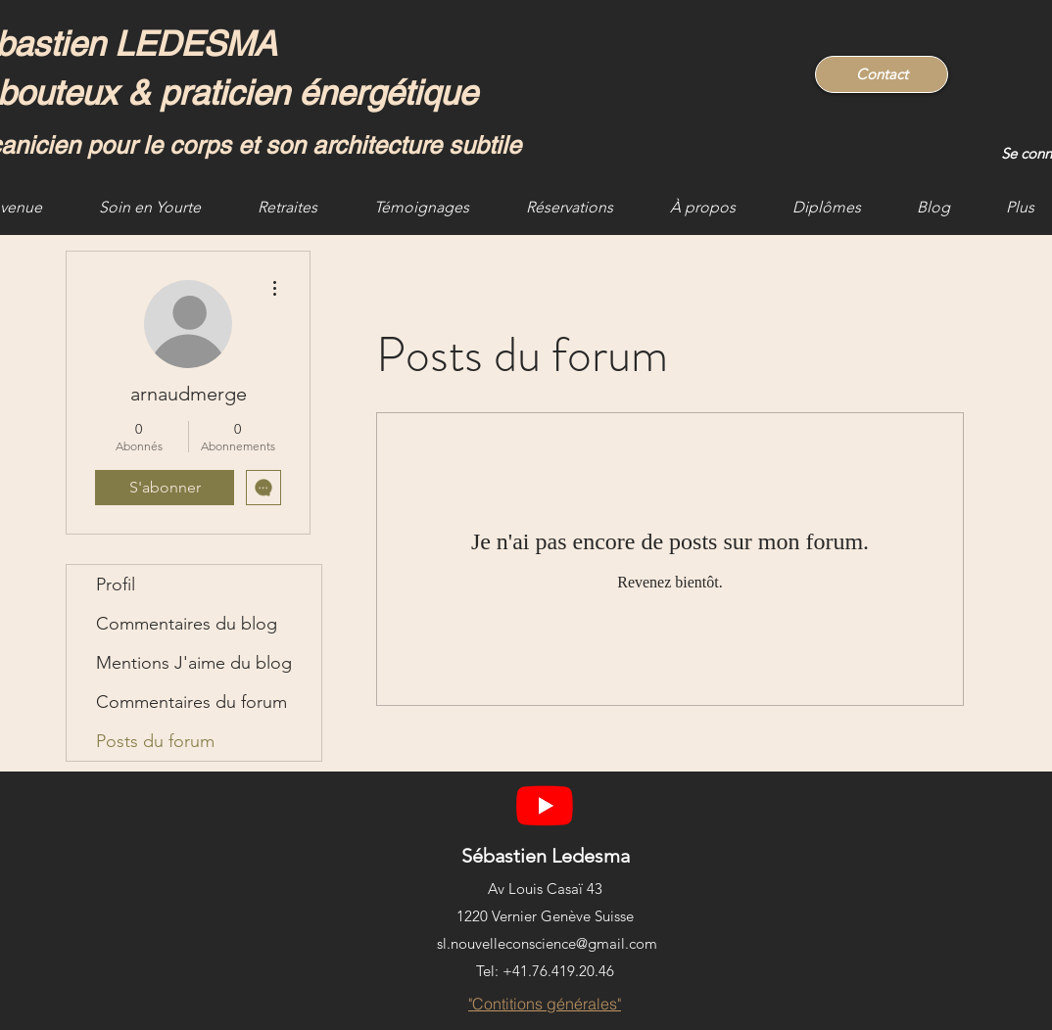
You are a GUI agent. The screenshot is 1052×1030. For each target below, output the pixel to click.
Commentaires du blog (186, 623)
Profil (115, 584)
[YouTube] (544, 805)
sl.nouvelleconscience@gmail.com (547, 943)
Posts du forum (155, 741)
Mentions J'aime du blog (194, 663)
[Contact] (881, 74)
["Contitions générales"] (545, 1003)
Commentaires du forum (191, 702)
